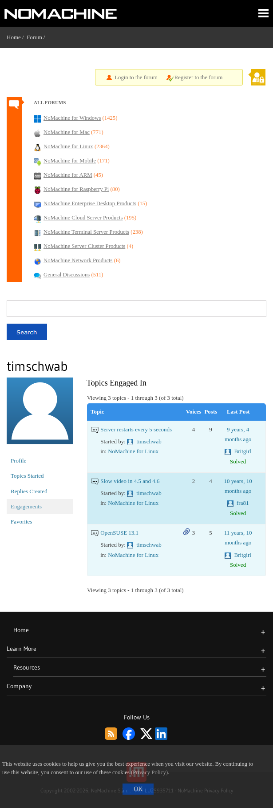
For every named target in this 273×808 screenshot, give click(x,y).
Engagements (26, 506)
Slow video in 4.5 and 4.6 (129, 481)
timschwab (148, 441)
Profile (18, 460)
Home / (17, 37)
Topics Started (27, 475)
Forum (34, 37)
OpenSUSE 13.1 (119, 532)
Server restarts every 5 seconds (136, 429)
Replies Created (29, 491)
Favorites (21, 521)
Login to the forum (136, 77)
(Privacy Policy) (149, 772)
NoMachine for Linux (133, 451)
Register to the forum (198, 77)
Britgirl (242, 451)
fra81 (243, 502)
